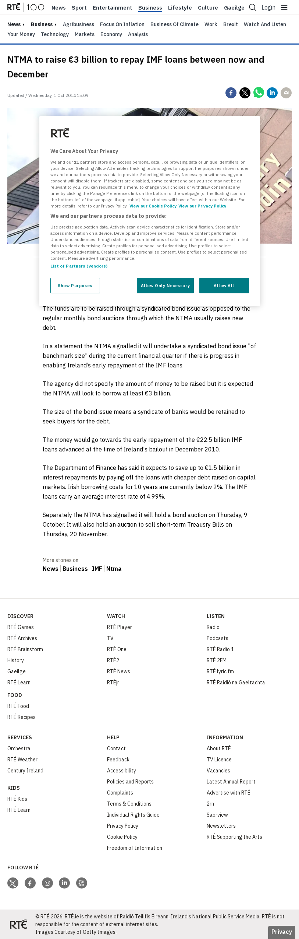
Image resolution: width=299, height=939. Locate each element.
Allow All (224, 285)
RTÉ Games (20, 627)
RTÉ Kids (17, 799)
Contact (116, 748)
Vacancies (218, 770)
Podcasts (217, 638)
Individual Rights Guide (133, 814)
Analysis (138, 34)
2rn (210, 803)
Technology (55, 34)
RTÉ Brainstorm (25, 649)
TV (110, 638)
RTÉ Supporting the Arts (234, 837)
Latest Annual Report (231, 781)
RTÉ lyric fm (220, 671)
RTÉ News (118, 671)
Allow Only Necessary (165, 285)
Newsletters (221, 826)
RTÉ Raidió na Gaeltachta (236, 682)
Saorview (217, 814)
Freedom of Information (134, 848)
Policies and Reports (130, 781)
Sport (79, 7)
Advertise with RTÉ (228, 792)
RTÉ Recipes (21, 717)
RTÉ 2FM (217, 660)
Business (150, 7)
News (58, 7)
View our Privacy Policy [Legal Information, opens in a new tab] (202, 206)
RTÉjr (113, 682)
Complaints (120, 792)
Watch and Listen (265, 24)
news (14, 24)
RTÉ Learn (19, 682)
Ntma (114, 568)
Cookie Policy (122, 837)
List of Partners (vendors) (79, 266)
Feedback (118, 759)
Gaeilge (234, 7)
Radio (213, 627)
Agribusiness (78, 24)
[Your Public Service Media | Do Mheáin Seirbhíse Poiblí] (18, 924)
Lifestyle (180, 7)
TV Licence (219, 759)
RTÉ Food (18, 706)
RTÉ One (117, 649)
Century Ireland (25, 770)
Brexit (230, 24)
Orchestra (19, 748)
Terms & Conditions (129, 803)
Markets (85, 34)
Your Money (21, 34)
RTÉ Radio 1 (220, 649)
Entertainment (112, 7)
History (15, 660)
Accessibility (121, 770)
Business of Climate (174, 24)
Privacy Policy (122, 826)
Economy (111, 34)
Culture (208, 7)
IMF (97, 568)
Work (210, 24)
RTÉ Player (119, 627)
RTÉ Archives (22, 638)
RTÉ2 (113, 660)
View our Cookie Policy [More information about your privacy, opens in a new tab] (153, 206)
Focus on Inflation (122, 24)
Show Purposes (75, 285)
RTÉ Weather (22, 759)
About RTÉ (219, 748)
